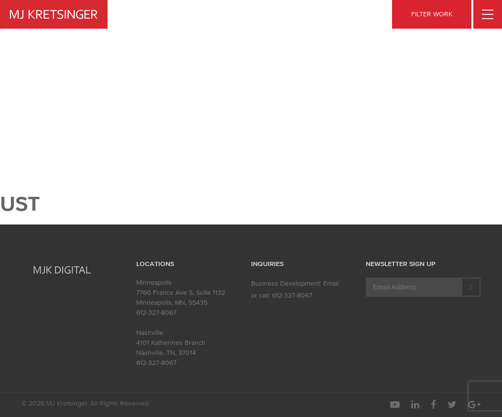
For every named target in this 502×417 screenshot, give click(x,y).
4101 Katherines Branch (171, 342)
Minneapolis (154, 282)
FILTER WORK (431, 14)
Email (330, 283)
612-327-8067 (156, 312)
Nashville (149, 332)
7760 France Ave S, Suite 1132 (180, 292)
